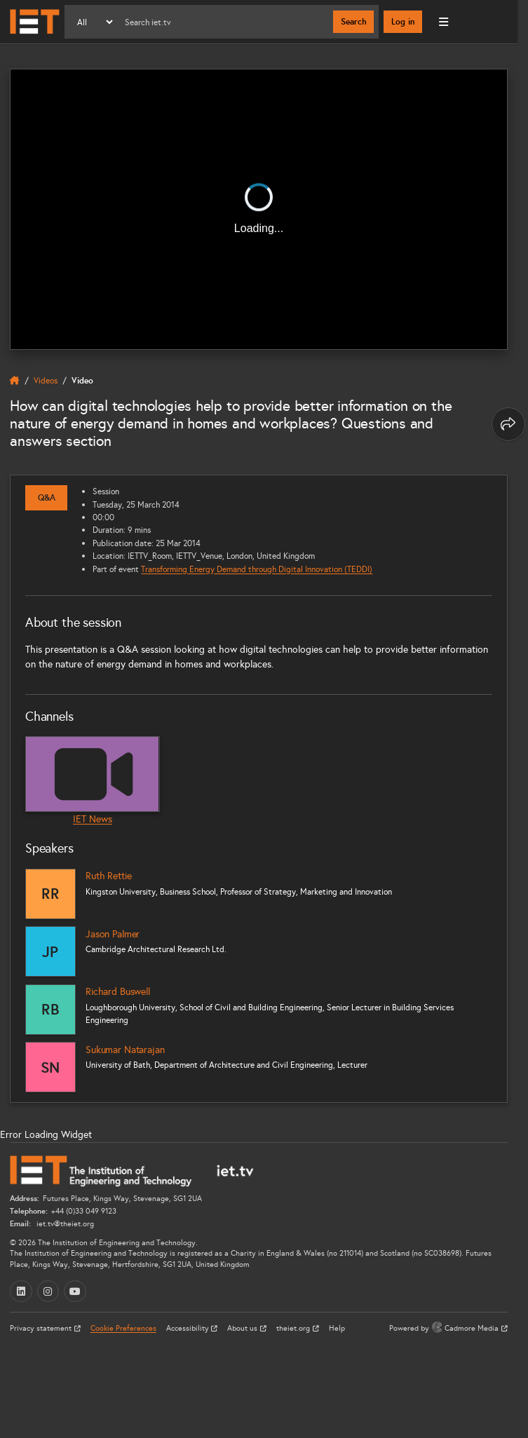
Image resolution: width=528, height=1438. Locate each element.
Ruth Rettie (108, 876)
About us (243, 1328)
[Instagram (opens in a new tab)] (48, 1291)
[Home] (35, 21)
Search (354, 21)
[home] (15, 381)
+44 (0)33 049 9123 (83, 1211)
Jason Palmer (113, 934)
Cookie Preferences (123, 1328)
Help (337, 1328)
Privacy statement (42, 1328)
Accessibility (188, 1328)
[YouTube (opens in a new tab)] (75, 1291)
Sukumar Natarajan (125, 1050)
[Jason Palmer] (50, 951)
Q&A (46, 497)
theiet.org (294, 1328)
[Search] (224, 22)
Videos (45, 380)
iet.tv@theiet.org (64, 1223)
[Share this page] (508, 424)
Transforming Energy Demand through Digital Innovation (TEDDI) (256, 569)
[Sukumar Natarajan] (50, 1067)
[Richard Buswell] (50, 1009)
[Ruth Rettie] (50, 894)
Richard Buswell (118, 992)
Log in (403, 21)
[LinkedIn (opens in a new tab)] (21, 1291)
